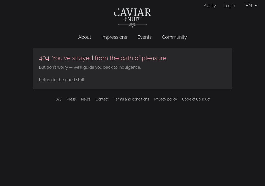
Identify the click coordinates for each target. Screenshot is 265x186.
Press (71, 99)
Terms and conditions (131, 99)
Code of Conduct (196, 99)
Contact (101, 99)
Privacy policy (165, 99)
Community (174, 37)
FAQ (58, 99)
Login (229, 5)
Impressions (114, 37)
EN (252, 5)
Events (144, 37)
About (84, 37)
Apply (210, 5)
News (86, 99)
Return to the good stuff (61, 79)
